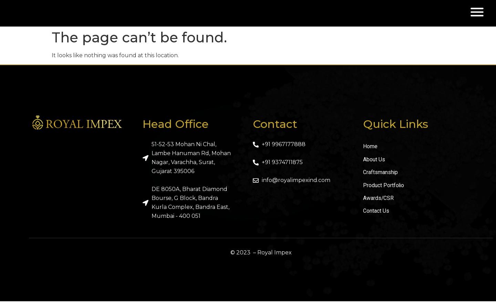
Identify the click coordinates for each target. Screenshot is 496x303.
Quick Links (395, 126)
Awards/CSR (378, 201)
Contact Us (376, 214)
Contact (275, 126)
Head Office (175, 126)
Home (370, 148)
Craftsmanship (380, 174)
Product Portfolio (384, 187)
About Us (374, 161)
